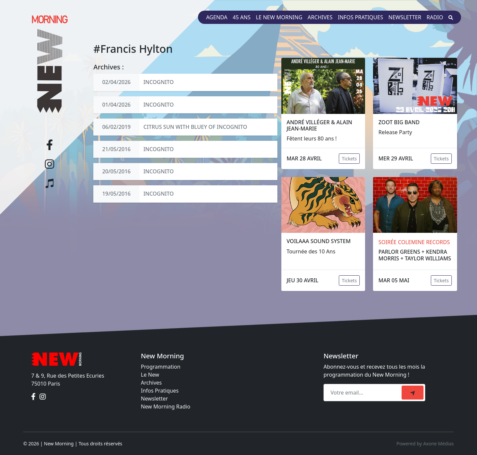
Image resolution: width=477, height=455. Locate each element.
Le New (150, 374)
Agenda (216, 17)
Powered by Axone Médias (425, 443)
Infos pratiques (360, 17)
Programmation (160, 366)
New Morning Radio (165, 406)
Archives (320, 17)
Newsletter (404, 17)
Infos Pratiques (160, 390)
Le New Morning (279, 17)
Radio (435, 17)
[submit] (413, 393)
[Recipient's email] (363, 393)
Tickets (349, 158)
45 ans (242, 17)
